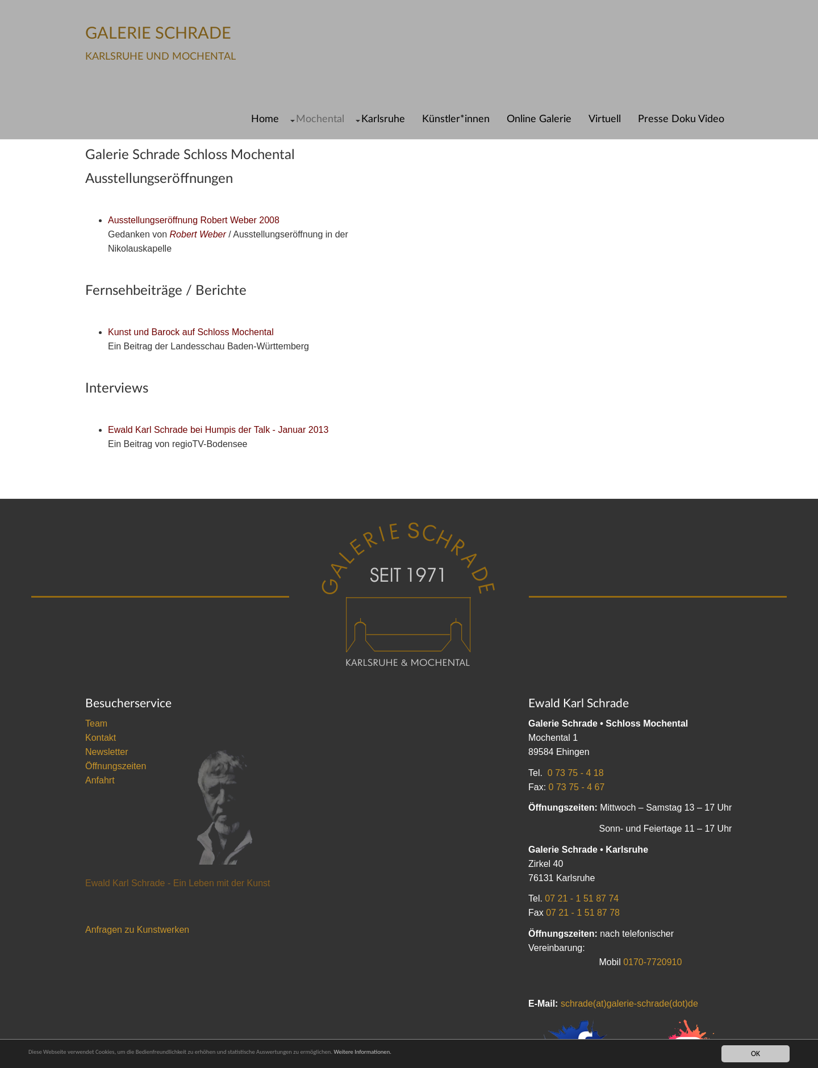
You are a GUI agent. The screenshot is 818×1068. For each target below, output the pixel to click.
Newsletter (106, 752)
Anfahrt (100, 780)
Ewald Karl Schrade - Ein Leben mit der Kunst (177, 883)
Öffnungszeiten (115, 766)
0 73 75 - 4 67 (577, 787)
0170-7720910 (652, 962)
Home (265, 119)
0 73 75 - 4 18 (576, 773)
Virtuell (605, 119)
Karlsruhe (383, 119)
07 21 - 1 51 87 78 (583, 912)
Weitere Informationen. (456, 1053)
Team (96, 723)
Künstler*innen (456, 119)
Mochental (320, 119)
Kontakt (100, 737)
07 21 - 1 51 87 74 (582, 898)
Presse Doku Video (681, 119)
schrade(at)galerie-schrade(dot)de (629, 1003)
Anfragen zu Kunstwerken (137, 929)
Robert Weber (198, 234)
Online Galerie (539, 119)
